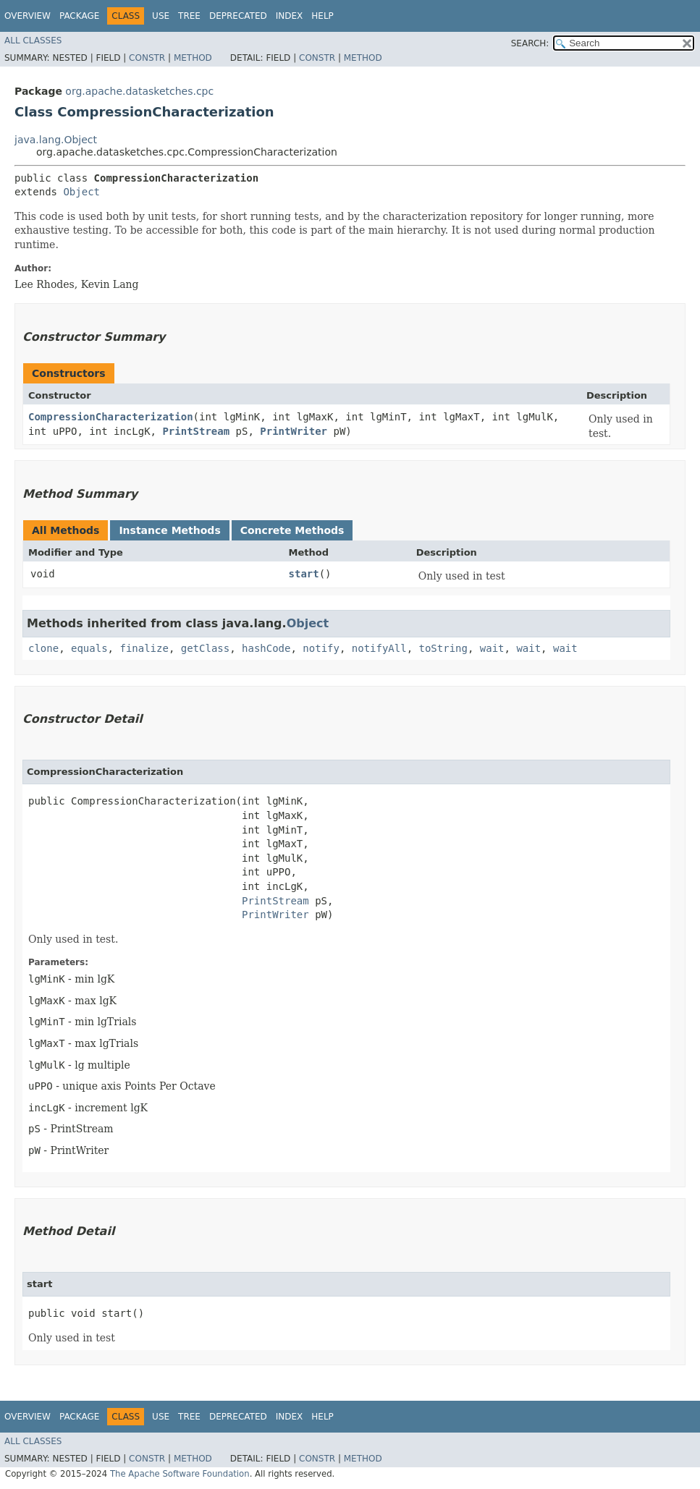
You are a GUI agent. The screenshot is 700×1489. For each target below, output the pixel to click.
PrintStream (195, 431)
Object (81, 192)
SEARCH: (530, 43)
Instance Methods (169, 530)
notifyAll (379, 648)
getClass (205, 648)
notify (321, 648)
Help (322, 16)
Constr (147, 58)
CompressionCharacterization (110, 417)
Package (79, 16)
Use (160, 16)
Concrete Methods (292, 530)
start (304, 574)
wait (492, 648)
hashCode (266, 648)
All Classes (33, 40)
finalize (143, 648)
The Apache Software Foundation (180, 1474)
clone (43, 648)
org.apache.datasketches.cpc (139, 91)
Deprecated (238, 16)
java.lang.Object (55, 139)
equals (89, 648)
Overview (27, 16)
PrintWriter (293, 431)
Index (289, 16)
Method (193, 58)
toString (443, 648)
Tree (189, 16)
